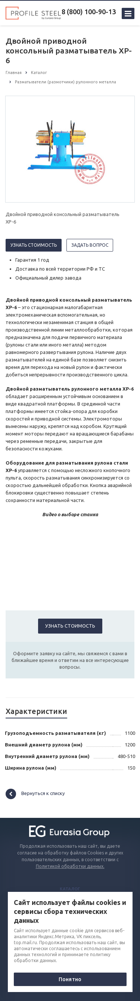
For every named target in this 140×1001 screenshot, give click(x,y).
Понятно (70, 979)
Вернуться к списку (35, 794)
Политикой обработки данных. (70, 866)
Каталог (70, 889)
